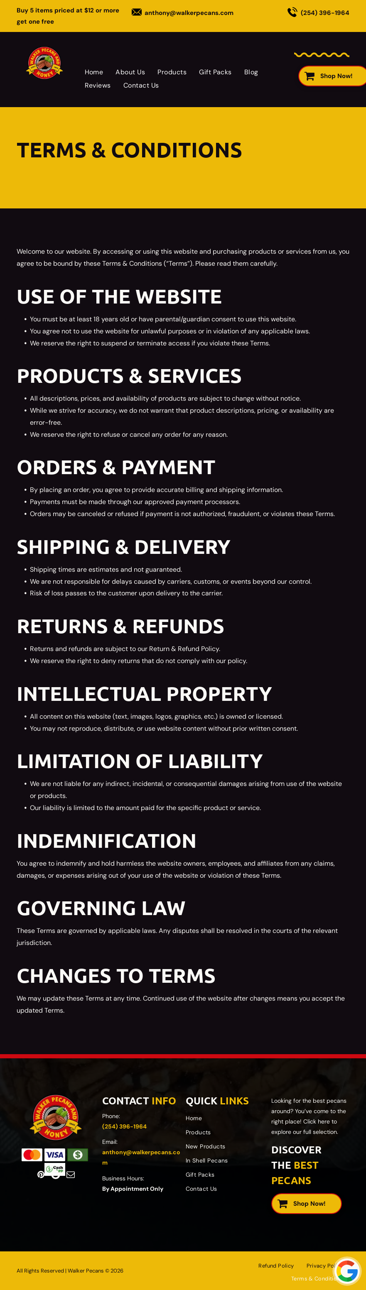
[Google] (55, 1174)
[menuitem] (94, 72)
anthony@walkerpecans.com (189, 13)
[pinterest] (40, 1174)
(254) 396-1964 (325, 13)
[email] (70, 1174)
